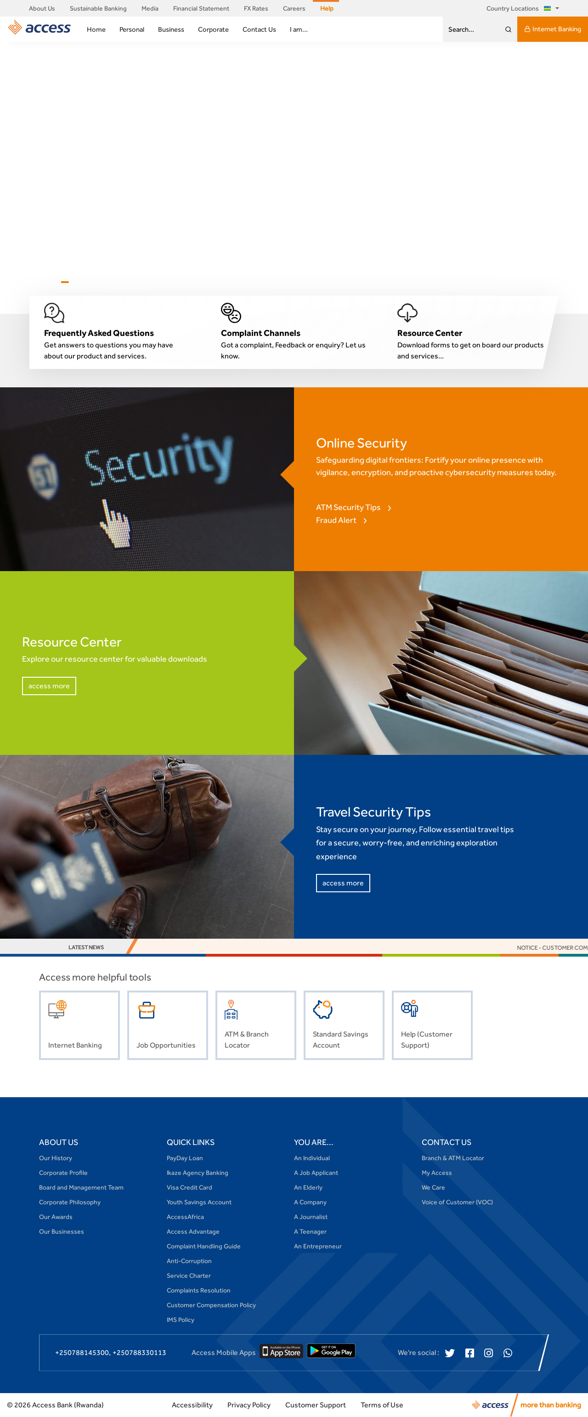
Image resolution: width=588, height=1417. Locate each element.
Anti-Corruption (189, 1260)
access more (49, 685)
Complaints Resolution (199, 1290)
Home (96, 29)
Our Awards (56, 1216)
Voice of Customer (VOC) (457, 1202)
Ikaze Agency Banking (197, 1172)
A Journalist (311, 1216)
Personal (131, 29)
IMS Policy (180, 1319)
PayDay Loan (185, 1158)
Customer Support (315, 1404)
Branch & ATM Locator (453, 1158)
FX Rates (256, 8)
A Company (310, 1202)
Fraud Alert (336, 520)
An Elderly (308, 1187)
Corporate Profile (63, 1172)
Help (327, 8)
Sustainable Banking (98, 8)
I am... (299, 29)
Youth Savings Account (199, 1202)
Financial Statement (201, 8)
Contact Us (259, 29)
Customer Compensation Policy (211, 1305)
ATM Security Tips (348, 507)
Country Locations (520, 8)
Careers (294, 8)
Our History (55, 1158)
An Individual (312, 1158)
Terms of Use (382, 1404)
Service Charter (189, 1275)
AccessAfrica (185, 1216)
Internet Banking (552, 28)
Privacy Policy (249, 1404)
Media (149, 8)
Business (171, 29)
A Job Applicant (316, 1172)
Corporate (213, 29)
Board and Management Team (81, 1187)
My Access (437, 1172)
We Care (433, 1187)
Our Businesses (61, 1231)
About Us (42, 8)
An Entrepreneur (318, 1246)
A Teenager (310, 1231)
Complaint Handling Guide (204, 1246)
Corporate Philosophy (70, 1202)
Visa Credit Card (189, 1187)
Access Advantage (193, 1231)
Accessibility (192, 1404)
